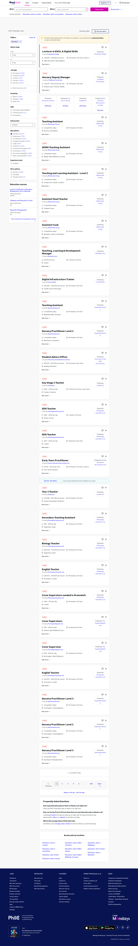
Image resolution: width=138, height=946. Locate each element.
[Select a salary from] (22, 55)
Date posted (14, 121)
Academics (82, 101)
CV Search (37, 883)
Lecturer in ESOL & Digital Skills (60, 51)
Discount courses (64, 888)
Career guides (63, 896)
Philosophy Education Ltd (56, 411)
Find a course (63, 883)
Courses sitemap (64, 902)
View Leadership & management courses (23, 220)
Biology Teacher (51, 543)
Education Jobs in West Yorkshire (73, 844)
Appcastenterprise (54, 308)
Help (11, 904)
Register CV (105, 3)
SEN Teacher (49, 408)
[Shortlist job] (102, 47)
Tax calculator (14, 899)
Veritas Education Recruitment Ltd (58, 463)
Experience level (16, 160)
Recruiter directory (15, 883)
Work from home (15, 886)
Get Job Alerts (50, 481)
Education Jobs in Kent (73, 14)
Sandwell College (53, 54)
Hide (12, 107)
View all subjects (64, 886)
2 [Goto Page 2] (62, 784)
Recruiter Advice (39, 888)
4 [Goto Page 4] (73, 784)
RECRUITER (38, 874)
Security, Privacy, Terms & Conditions (118, 935)
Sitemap (12, 909)
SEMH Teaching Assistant (56, 147)
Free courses (63, 891)
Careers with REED (114, 894)
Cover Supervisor (51, 646)
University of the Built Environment (59, 359)
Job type (13, 70)
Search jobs (99, 9)
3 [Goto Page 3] (67, 784)
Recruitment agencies (41, 886)
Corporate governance (91, 886)
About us (86, 878)
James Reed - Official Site (116, 896)
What (11, 9)
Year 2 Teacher (50, 491)
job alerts (52, 815)
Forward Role (52, 282)
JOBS (12, 874)
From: (12, 52)
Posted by (14, 94)
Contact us (13, 878)
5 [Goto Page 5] (78, 784)
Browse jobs (116, 9)
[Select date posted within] (22, 125)
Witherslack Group (54, 124)
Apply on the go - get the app (74, 792)
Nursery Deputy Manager (56, 77)
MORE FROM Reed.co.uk (92, 874)
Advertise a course (65, 899)
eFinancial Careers (48, 101)
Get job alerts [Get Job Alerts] (100, 31)
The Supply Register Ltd (55, 624)
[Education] (16, 41)
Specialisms (14, 131)
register (62, 817)
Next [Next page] (99, 785)
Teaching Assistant (52, 121)
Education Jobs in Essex (96, 849)
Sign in (55, 817)
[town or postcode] (71, 9)
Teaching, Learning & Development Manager (61, 252)
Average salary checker (17, 902)
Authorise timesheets (115, 881)
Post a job (37, 881)
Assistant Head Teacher (55, 199)
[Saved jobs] (124, 3)
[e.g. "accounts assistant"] (31, 9)
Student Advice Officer (55, 357)
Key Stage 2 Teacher (53, 382)
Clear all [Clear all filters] (32, 37)
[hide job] (106, 47)
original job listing (97, 38)
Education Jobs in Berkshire (94, 854)
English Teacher (50, 569)
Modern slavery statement (92, 888)
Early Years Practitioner (55, 460)
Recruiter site (38, 878)
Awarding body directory (66, 894)
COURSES (62, 874)
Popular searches (15, 894)
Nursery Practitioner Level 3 (57, 331)
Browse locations (15, 891)
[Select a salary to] (22, 63)
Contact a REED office (16, 907)
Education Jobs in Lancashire (53, 14)
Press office (87, 883)
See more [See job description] (46, 64)
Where (52, 9)
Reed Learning (112, 888)
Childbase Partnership (55, 80)
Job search (13, 881)
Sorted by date (84, 31)
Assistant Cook (50, 224)
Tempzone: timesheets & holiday (118, 878)
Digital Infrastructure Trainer (58, 279)
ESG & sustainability (114, 904)
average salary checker (63, 824)
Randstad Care (52, 256)
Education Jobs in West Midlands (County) (73, 856)
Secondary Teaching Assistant (58, 517)
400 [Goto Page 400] (91, 784)
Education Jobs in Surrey (51, 859)
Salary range (14, 47)
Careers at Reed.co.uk (90, 881)
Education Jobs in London (32, 14)
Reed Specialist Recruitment (117, 886)
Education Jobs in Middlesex (94, 844)
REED (110, 874)
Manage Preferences (99, 935)
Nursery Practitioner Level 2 (57, 724)
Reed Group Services (114, 883)
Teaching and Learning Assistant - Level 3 (65, 173)
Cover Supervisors (52, 621)
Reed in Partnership (114, 891)
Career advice (14, 896)
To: (11, 59)
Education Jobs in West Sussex (73, 850)
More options (15, 169)
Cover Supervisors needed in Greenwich (64, 595)
